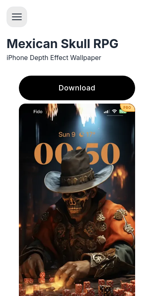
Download (77, 87)
